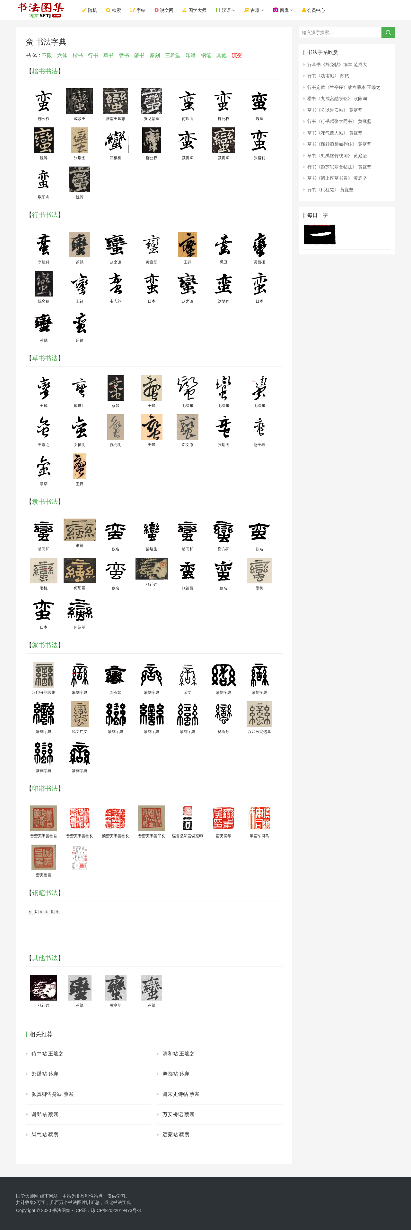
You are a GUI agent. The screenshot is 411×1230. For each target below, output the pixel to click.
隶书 (124, 55)
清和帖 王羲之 (178, 1053)
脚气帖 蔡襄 (44, 1134)
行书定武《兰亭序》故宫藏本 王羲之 (343, 87)
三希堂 (172, 55)
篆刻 (155, 55)
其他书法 (45, 957)
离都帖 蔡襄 (175, 1074)
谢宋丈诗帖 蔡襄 (181, 1094)
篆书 (139, 55)
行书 (93, 55)
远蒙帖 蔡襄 (175, 1134)
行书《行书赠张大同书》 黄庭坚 (339, 121)
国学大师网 (27, 1196)
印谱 (191, 55)
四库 (281, 10)
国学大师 (195, 10)
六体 (62, 55)
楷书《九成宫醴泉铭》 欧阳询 (337, 98)
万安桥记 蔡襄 (178, 1114)
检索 (113, 10)
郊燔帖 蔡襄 (44, 1074)
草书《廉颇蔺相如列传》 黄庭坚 (339, 144)
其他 (221, 55)
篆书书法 (45, 645)
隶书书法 (45, 501)
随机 (90, 10)
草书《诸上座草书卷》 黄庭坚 (337, 178)
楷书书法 (45, 71)
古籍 (252, 10)
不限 (47, 55)
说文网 (164, 10)
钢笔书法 (45, 892)
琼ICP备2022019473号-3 (116, 1210)
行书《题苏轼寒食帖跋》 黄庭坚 (339, 166)
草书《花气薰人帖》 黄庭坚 (335, 132)
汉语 (223, 10)
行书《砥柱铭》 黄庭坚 (330, 189)
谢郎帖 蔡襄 (44, 1114)
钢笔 (206, 55)
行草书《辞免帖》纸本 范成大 (337, 64)
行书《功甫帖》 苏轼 (328, 75)
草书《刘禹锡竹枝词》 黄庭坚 (337, 155)
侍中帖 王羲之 (47, 1053)
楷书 (78, 55)
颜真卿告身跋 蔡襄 (52, 1094)
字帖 (138, 10)
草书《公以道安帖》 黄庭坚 (335, 110)
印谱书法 (45, 788)
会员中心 (313, 10)
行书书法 (45, 214)
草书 (108, 55)
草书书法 (45, 358)
